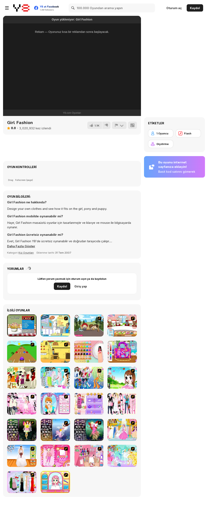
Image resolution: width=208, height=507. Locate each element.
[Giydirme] (160, 144)
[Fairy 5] (22, 430)
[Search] (73, 7)
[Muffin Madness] (22, 325)
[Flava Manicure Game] (89, 456)
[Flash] (188, 133)
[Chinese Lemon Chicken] (55, 325)
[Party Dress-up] (22, 482)
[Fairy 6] (89, 430)
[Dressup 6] (122, 430)
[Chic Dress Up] (122, 404)
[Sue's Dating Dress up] (55, 456)
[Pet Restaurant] (122, 325)
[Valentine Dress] (22, 404)
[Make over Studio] (55, 482)
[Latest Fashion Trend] (89, 378)
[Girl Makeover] (89, 404)
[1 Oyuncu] (160, 133)
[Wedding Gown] (22, 456)
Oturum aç (174, 8)
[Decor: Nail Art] (89, 352)
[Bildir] (119, 125)
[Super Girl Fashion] (22, 378)
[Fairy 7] (55, 430)
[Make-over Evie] (55, 404)
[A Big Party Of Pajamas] (55, 378)
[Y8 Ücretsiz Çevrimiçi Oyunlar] (21, 8)
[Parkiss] (89, 325)
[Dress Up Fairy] (122, 456)
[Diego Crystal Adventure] (55, 352)
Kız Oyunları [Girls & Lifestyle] (26, 252)
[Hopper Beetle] (22, 352)
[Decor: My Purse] (122, 352)
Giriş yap (80, 286)
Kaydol (195, 8)
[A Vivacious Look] (122, 378)
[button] (21, 246)
